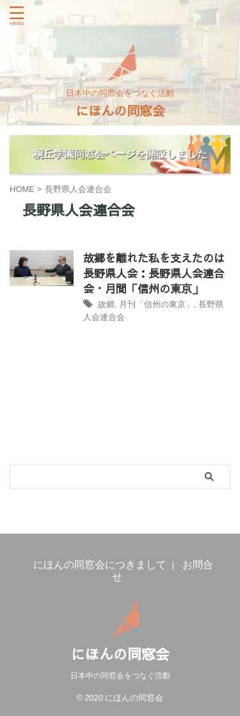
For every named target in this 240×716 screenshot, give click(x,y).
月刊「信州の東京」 (156, 304)
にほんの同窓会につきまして (99, 564)
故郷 (106, 304)
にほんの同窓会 (120, 110)
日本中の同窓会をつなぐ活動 (120, 675)
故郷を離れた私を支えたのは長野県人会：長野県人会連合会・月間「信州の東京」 (154, 273)
